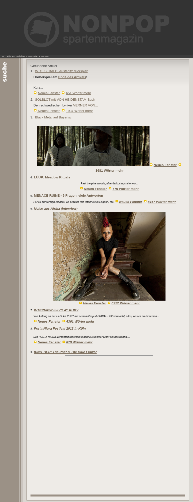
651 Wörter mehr (78, 93)
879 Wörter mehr (79, 342)
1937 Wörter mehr (79, 111)
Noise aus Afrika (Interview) (56, 208)
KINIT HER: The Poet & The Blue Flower (65, 352)
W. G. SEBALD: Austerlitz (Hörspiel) (61, 71)
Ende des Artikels (72, 77)
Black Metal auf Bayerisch (54, 117)
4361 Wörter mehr (80, 321)
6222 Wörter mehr (126, 303)
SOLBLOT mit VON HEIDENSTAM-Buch (65, 99)
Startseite (32, 56)
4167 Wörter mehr (162, 202)
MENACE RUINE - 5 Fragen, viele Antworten (68, 195)
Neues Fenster (49, 93)
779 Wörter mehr (125, 189)
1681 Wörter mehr (110, 170)
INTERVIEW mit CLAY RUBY (56, 310)
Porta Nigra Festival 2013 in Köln (60, 328)
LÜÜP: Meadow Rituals (52, 177)
